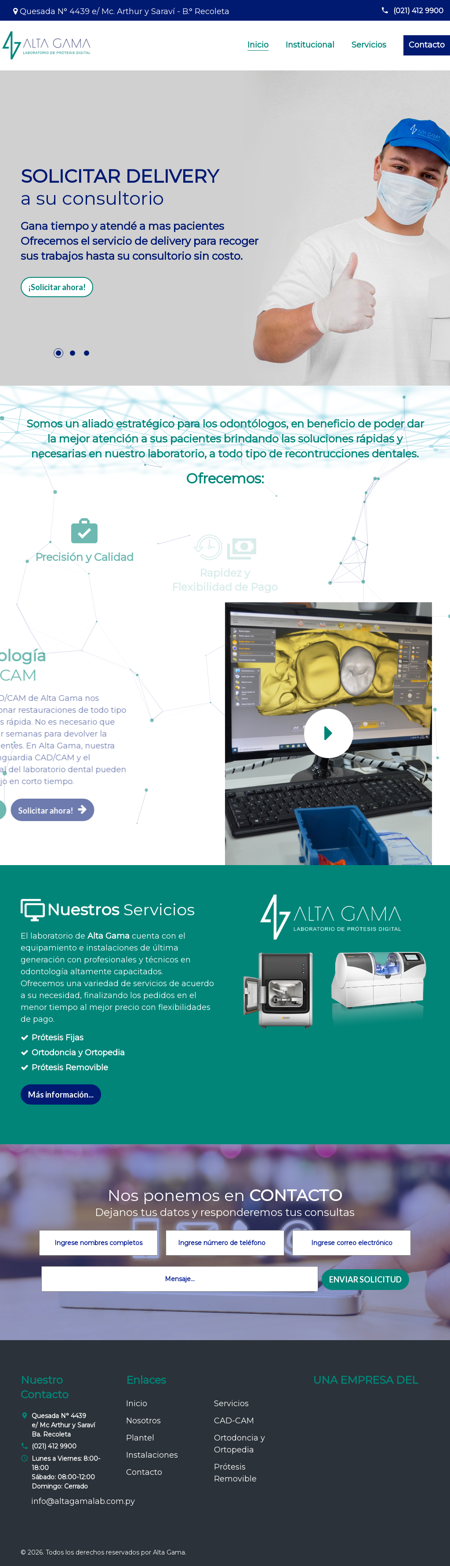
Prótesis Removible (70, 1067)
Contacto (427, 45)
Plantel (140, 1438)
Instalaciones (152, 1455)
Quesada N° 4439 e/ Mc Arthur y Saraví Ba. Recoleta (63, 1425)
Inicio (258, 45)
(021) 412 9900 (412, 11)
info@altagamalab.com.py (83, 1501)
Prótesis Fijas (57, 1038)
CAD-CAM (234, 1421)
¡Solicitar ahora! (57, 287)
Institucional (310, 45)
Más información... (61, 1094)
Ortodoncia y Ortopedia (78, 1053)
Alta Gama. (169, 1552)
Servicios (369, 45)
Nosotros (143, 1421)
